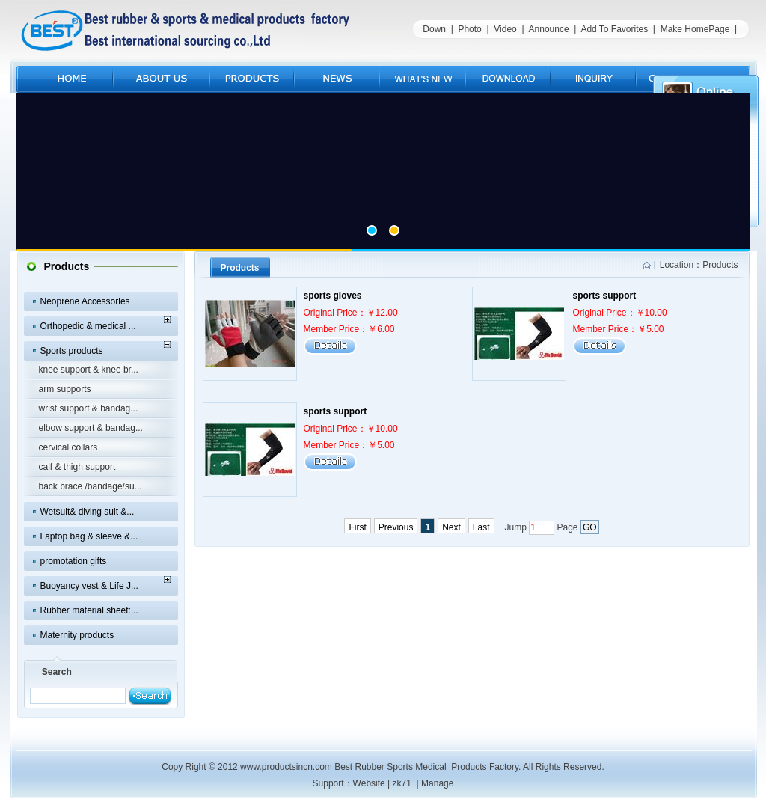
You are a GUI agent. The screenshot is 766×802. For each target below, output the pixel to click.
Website (369, 783)
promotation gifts (73, 561)
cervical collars (68, 447)
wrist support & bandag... (88, 408)
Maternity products (77, 635)
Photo (469, 29)
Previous (396, 527)
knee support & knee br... (88, 369)
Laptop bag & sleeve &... (89, 536)
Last (481, 527)
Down (434, 29)
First (357, 527)
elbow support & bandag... (91, 428)
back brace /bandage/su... (90, 486)
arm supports (65, 389)
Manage (437, 783)
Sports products (71, 351)
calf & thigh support (77, 467)
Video (505, 29)
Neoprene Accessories (85, 301)
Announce (549, 29)
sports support (605, 295)
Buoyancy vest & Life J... (89, 586)
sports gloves (333, 295)
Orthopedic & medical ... (88, 326)
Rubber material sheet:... (89, 610)
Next (451, 527)
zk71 (402, 783)
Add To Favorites (614, 29)
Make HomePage (695, 29)
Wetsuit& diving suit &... (87, 511)
